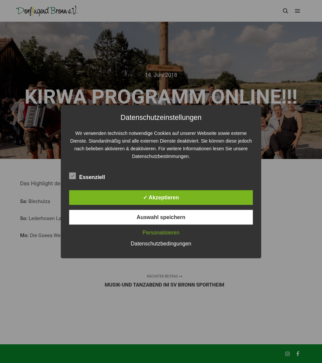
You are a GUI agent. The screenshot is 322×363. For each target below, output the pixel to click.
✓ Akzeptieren (161, 197)
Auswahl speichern (161, 217)
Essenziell (87, 176)
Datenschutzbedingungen (161, 243)
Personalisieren (161, 232)
